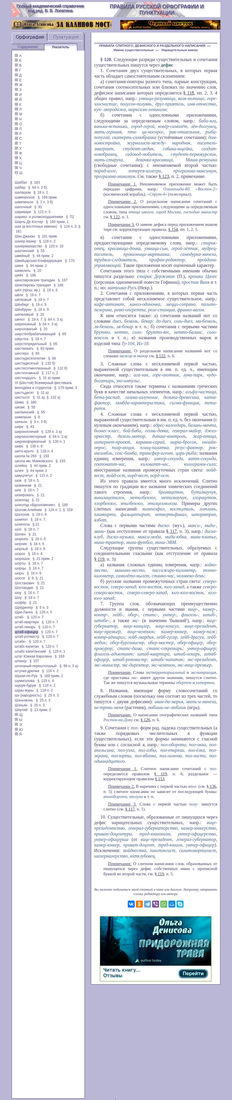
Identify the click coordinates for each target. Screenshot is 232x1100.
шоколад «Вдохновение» (35, 505)
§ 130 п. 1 (57, 442)
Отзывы (112, 975)
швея (19, 266)
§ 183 (35, 183)
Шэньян (21, 705)
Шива (19, 402)
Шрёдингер (24, 608)
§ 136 (211, 786)
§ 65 (62, 334)
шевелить (22, 271)
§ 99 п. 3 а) (69, 666)
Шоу (18, 598)
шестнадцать (25, 378)
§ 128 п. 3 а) (51, 432)
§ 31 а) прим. (50, 378)
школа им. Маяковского (34, 461)
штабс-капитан (27, 646)
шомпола (22, 524)
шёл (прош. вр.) (27, 290)
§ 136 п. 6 (34, 446)
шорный (21, 549)
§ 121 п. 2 (43, 476)
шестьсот (22, 397)
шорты (20, 563)
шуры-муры (24, 690)
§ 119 (99, 559)
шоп (18, 529)
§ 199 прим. (47, 197)
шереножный (25, 324)
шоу (18, 593)
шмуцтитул (24, 476)
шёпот (20, 319)
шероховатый (26, 329)
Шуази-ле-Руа (26, 676)
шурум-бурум (25, 685)
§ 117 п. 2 (50, 373)
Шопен (20, 534)
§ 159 (68, 510)
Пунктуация (65, 36)
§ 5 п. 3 (42, 608)
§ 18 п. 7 (31, 490)
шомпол (21, 519)
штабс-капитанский (30, 651)
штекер (20, 661)
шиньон (21, 422)
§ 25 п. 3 (51, 695)
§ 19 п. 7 (33, 295)
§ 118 (188, 92)
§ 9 (37, 417)
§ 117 (171, 531)
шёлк (19, 295)
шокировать (24, 495)
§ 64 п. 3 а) (53, 319)
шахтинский (24, 251)
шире (19, 427)
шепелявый (24, 314)
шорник (21, 544)
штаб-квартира (27, 622)
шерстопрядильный (30, 344)
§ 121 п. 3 (42, 212)
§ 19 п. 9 (39, 305)
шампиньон (24, 202)
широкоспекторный (30, 437)
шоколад (22, 500)
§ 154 (173, 229)
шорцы (20, 568)
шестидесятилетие (30, 358)
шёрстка (21, 339)
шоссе (20, 578)
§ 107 (34, 661)
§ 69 (35, 353)
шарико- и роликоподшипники (39, 217)
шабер (20, 187)
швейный (22, 256)
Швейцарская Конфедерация (38, 261)
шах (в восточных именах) (36, 226)
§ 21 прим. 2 (43, 559)
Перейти (193, 973)
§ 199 (63, 505)
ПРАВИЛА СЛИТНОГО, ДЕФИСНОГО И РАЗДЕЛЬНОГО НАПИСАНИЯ (152, 45)
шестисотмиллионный (33, 368)
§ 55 (41, 251)
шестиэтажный (27, 373)
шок (18, 490)
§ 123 (164, 176)
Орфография (29, 36)
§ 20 (37, 271)
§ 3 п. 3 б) (44, 202)
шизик (20, 407)
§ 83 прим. (45, 349)
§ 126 (145, 719)
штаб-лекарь (25, 627)
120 (107, 59)
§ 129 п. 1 (57, 651)
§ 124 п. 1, (53, 510)
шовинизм (23, 485)
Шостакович (24, 583)
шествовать (24, 349)
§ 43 (30, 427)
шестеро (22, 353)
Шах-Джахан (25, 236)
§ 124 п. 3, (69, 226)
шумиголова (25, 681)
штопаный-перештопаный (36, 666)
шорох (20, 554)
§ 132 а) (53, 397)
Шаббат (21, 183)
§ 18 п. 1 (41, 192)
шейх (19, 275)
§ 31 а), (39, 397)
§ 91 (38, 207)
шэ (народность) (28, 695)
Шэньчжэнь (24, 700)
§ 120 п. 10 (54, 246)
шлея (19, 471)
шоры (19, 573)
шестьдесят (24, 393)
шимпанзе (23, 417)
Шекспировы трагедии (33, 285)
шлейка (21, 466)
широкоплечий (26, 432)
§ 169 (59, 656)
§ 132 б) (48, 363)
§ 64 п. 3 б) (37, 187)
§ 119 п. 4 (45, 681)
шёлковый (23, 300)
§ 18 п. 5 (31, 480)
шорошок (22, 559)
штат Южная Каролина (33, 656)
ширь (19, 446)
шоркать (21, 539)
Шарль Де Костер (29, 222)
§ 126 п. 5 (44, 612)
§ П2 (70, 217)
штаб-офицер (26, 632)
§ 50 (31, 407)
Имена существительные (134, 50)
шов (18, 480)
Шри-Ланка (24, 612)
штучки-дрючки (27, 671)
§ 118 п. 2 (47, 241)
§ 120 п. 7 (35, 617)
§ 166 (58, 285)
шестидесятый (27, 363)
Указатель (60, 47)
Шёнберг (22, 305)
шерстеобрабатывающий (35, 334)
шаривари (23, 212)
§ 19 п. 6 (50, 290)
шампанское (25, 197)
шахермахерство (28, 246)
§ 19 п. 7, (35, 319)
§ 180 (31, 402)
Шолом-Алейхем (28, 510)
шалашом (23, 192)
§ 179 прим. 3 (65, 388)
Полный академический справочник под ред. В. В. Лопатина (50, 8)
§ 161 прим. (48, 236)
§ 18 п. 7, (38, 519)
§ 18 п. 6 (39, 514)
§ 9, (31, 578)
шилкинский (24, 412)
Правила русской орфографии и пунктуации (156, 9)
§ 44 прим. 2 (43, 256)
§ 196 (31, 275)
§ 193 (44, 456)
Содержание (28, 47)
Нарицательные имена (179, 50)
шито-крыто (24, 451)
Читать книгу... (121, 970)
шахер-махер (25, 241)
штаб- (19, 617)
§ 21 (38, 485)
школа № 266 (26, 456)
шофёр (20, 603)
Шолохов (22, 514)
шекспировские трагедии (35, 280)
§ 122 (115, 217)
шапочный (23, 207)
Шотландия (24, 588)
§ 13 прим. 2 (40, 710)
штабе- (20, 642)
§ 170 (70, 261)
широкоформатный (30, 442)
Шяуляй (21, 710)
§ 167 (62, 280)
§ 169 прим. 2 (51, 676)
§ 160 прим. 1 (57, 222)
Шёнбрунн (23, 310)
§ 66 (52, 358)
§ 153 (159, 778)
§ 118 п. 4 (45, 451)
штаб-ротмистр (27, 637)
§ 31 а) (43, 393)
